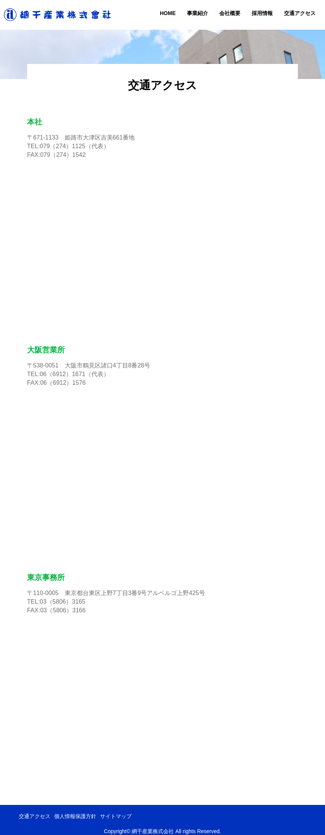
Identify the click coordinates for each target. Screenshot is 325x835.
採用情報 (262, 13)
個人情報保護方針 (75, 816)
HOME (168, 13)
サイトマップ (116, 816)
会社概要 (229, 13)
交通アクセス (300, 13)
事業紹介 (197, 13)
